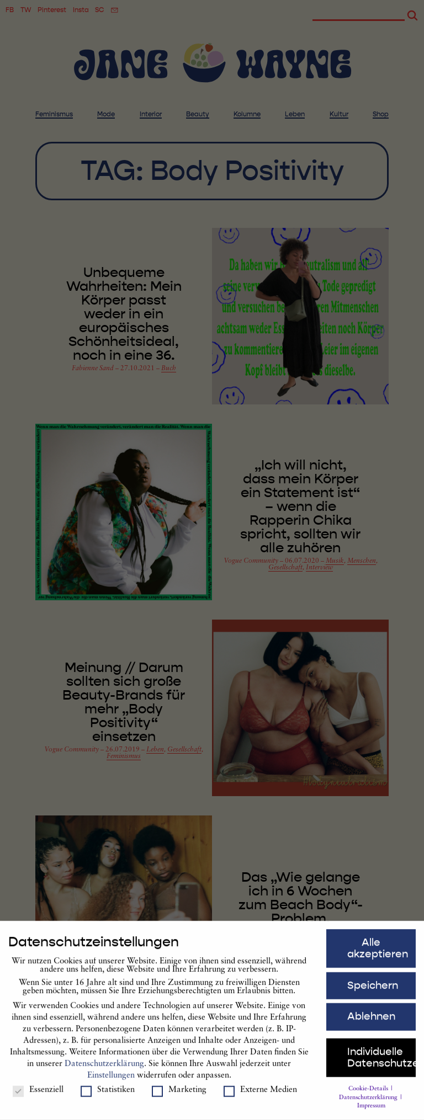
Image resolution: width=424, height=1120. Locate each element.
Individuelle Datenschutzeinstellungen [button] (381, 1061)
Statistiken (108, 1094)
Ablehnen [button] (371, 1021)
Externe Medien (260, 1094)
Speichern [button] (372, 989)
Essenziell (38, 1094)
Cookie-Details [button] (369, 1093)
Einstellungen (111, 1080)
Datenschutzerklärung (104, 1068)
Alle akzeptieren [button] (377, 952)
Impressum (371, 1110)
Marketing (179, 1094)
